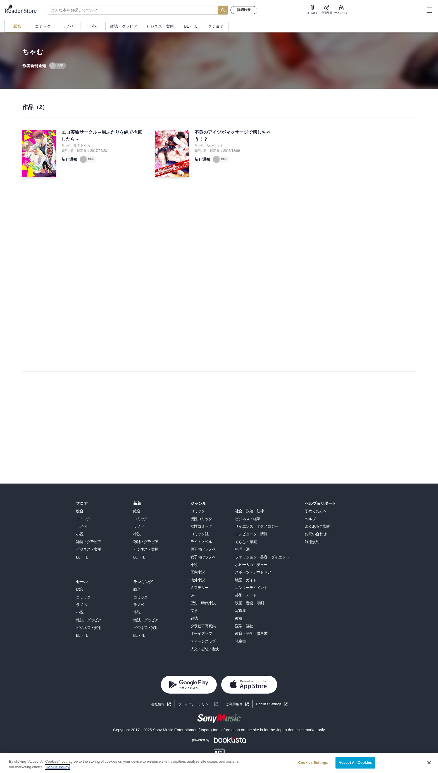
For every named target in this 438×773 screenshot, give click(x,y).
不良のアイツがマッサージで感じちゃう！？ (232, 136)
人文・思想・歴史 (205, 649)
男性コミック (201, 519)
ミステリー (199, 587)
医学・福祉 (244, 626)
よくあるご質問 (317, 526)
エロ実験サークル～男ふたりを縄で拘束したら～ (101, 136)
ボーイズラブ (201, 633)
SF (193, 595)
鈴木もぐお (81, 145)
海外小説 (198, 580)
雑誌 (194, 618)
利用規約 (312, 541)
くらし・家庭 (245, 541)
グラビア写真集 (203, 626)
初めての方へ (315, 511)
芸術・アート (245, 595)
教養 (238, 618)
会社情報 (158, 704)
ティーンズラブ (203, 641)
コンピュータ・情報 (251, 534)
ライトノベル (201, 541)
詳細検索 (244, 10)
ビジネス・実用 (88, 549)
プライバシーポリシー (195, 704)
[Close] (429, 762)
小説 (79, 534)
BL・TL (82, 557)
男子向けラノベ (203, 549)
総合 (79, 511)
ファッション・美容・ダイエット (262, 557)
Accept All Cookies (355, 762)
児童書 (240, 641)
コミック (83, 519)
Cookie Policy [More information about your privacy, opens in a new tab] (57, 767)
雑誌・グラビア (88, 541)
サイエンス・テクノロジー (256, 526)
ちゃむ (66, 145)
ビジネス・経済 (247, 519)
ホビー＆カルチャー (251, 564)
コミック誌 (199, 534)
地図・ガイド (245, 580)
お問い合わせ (315, 534)
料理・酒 (242, 549)
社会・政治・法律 (249, 511)
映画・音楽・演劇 (249, 603)
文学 (194, 610)
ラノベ (81, 526)
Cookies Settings (268, 704)
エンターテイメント (251, 587)
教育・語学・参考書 (251, 633)
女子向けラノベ (203, 557)
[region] (219, 763)
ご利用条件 (234, 704)
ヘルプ (310, 519)
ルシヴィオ (214, 145)
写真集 (240, 610)
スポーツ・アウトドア (253, 572)
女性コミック (201, 526)
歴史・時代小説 (203, 603)
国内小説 (198, 572)
